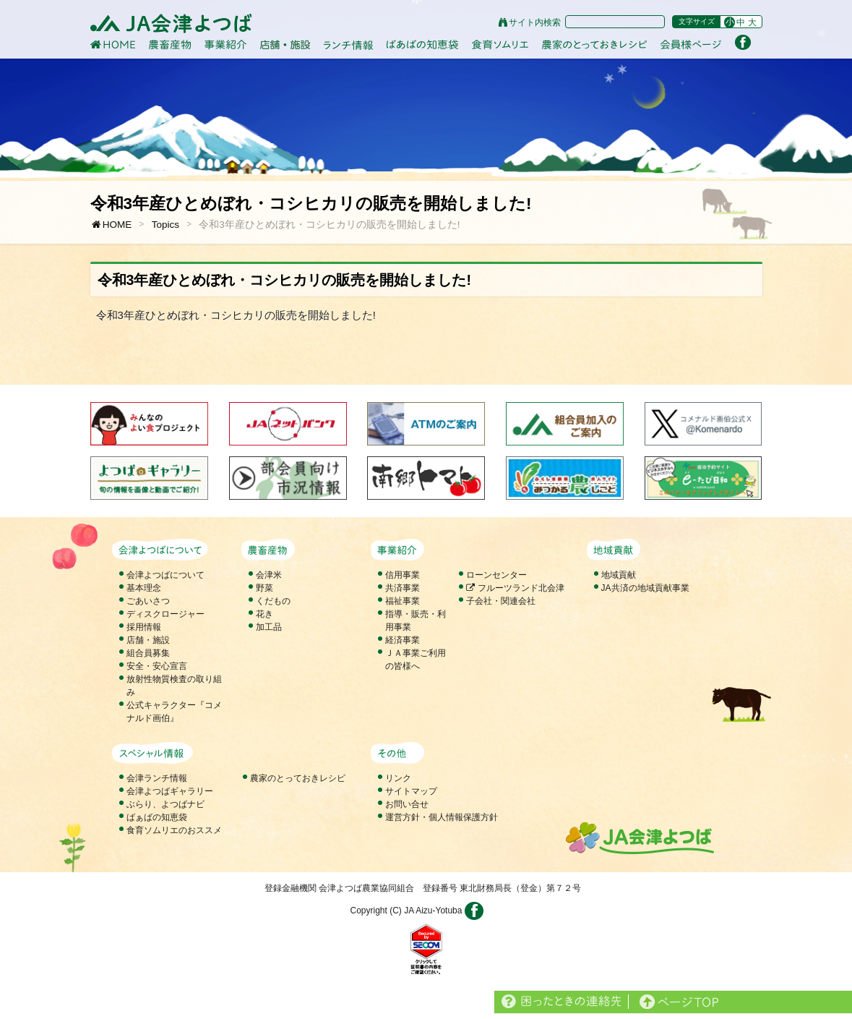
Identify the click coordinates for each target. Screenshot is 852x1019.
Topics (165, 224)
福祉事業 (402, 601)
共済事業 (402, 588)
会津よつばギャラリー (169, 791)
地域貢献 (618, 575)
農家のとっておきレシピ (297, 778)
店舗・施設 (148, 640)
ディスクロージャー (165, 614)
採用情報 (143, 627)
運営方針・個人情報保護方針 (441, 817)
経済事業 (402, 640)
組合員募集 (148, 653)
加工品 (269, 627)
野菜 (264, 588)
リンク (398, 778)
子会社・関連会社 (500, 601)
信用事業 (402, 575)
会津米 (269, 575)
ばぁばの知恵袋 (156, 817)
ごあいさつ (148, 601)
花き (264, 614)
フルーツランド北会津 (515, 588)
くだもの (273, 601)
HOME (111, 224)
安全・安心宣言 (156, 666)
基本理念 (143, 588)
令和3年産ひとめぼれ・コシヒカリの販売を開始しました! (329, 224)
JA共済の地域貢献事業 (645, 588)
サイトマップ (411, 791)
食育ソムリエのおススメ (174, 830)
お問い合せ (407, 804)
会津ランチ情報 (156, 778)
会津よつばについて (165, 575)
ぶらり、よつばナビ (165, 804)
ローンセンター (496, 575)
